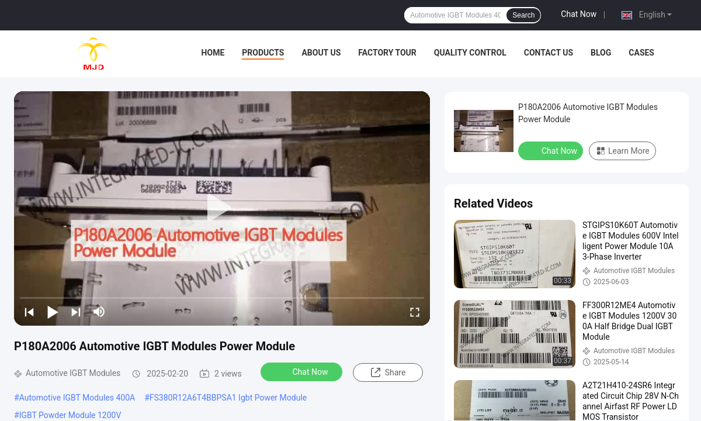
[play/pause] (52, 311)
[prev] (29, 311)
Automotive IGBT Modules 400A (77, 397)
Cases (641, 52)
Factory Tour (387, 52)
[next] (76, 311)
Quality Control (470, 52)
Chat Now (578, 14)
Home (213, 52)
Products (263, 52)
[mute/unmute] (99, 311)
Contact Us (548, 52)
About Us (321, 52)
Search (523, 15)
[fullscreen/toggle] (414, 311)
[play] (222, 208)
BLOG (601, 52)
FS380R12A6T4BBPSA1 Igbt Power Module (228, 397)
